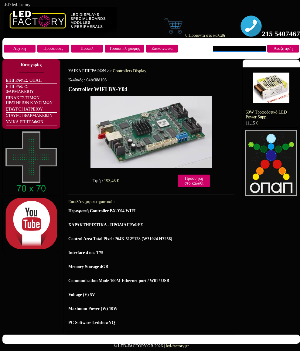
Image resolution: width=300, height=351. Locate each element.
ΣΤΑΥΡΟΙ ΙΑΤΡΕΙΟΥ (24, 109)
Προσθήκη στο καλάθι (193, 181)
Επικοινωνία (162, 48)
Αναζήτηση (283, 48)
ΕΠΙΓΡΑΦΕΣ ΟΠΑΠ (24, 80)
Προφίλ (87, 48)
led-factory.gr (177, 346)
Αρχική (19, 48)
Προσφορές (53, 48)
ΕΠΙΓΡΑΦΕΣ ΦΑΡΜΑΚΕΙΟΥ (20, 89)
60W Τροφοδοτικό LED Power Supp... (266, 114)
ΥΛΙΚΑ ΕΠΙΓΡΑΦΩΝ (24, 122)
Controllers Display (129, 71)
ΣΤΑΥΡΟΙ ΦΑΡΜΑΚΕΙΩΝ (29, 115)
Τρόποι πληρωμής (124, 48)
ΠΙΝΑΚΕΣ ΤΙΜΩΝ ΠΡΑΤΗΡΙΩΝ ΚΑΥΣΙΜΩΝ (29, 100)
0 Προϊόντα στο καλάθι (194, 35)
